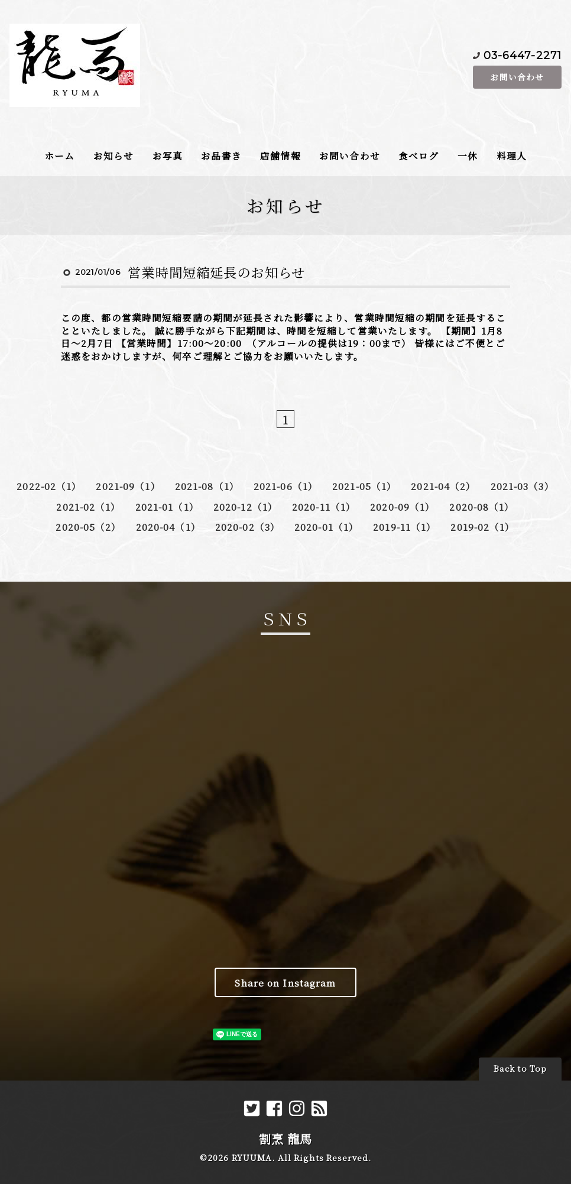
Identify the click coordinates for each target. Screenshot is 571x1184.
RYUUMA (252, 1157)
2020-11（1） (324, 506)
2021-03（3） (522, 485)
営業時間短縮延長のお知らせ (216, 271)
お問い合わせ (516, 76)
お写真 (168, 155)
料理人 (512, 155)
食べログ (418, 155)
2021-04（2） (443, 485)
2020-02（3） (247, 526)
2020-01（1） (326, 526)
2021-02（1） (88, 506)
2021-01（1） (167, 506)
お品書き (221, 155)
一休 (468, 155)
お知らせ (113, 155)
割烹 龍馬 (286, 1138)
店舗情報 (280, 155)
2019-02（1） (482, 526)
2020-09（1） (402, 506)
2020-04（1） (168, 526)
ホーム (59, 155)
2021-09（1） (128, 485)
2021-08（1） (207, 485)
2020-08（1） (481, 506)
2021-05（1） (364, 485)
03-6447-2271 (523, 54)
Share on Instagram (285, 982)
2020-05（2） (88, 526)
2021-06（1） (286, 485)
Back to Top (520, 1068)
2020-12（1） (245, 506)
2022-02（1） (49, 485)
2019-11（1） (404, 526)
